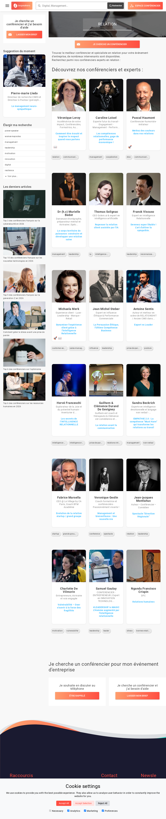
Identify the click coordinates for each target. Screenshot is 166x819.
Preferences (110, 811)
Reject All (102, 803)
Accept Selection (83, 803)
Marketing (91, 811)
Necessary (56, 811)
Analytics (73, 811)
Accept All (64, 803)
